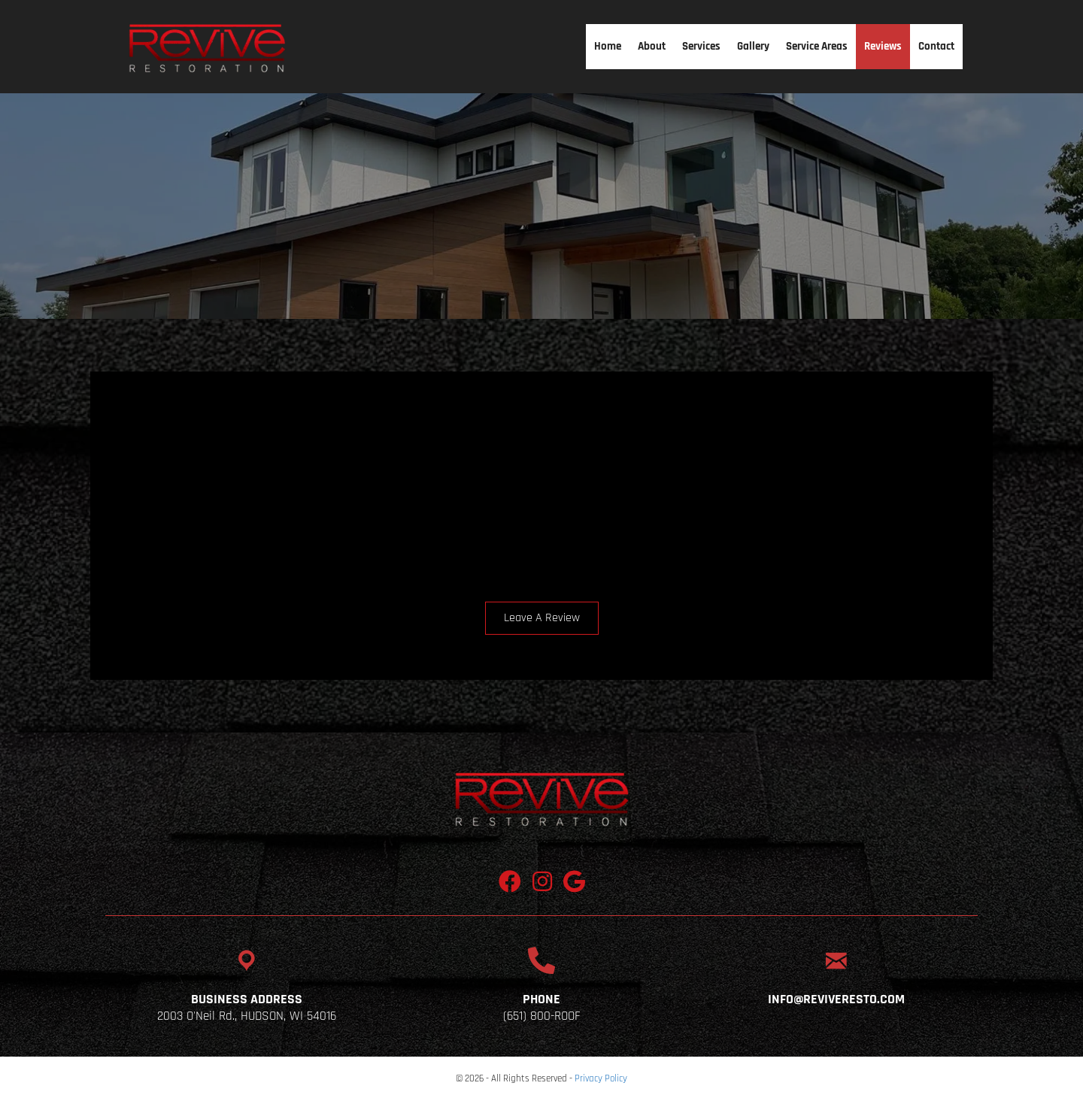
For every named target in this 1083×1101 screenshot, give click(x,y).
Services (701, 46)
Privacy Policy (601, 1078)
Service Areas (817, 46)
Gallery (753, 46)
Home (607, 46)
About (652, 46)
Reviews (883, 46)
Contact (936, 46)
